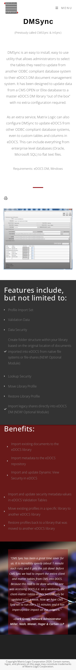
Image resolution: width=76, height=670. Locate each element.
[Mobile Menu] (64, 8)
